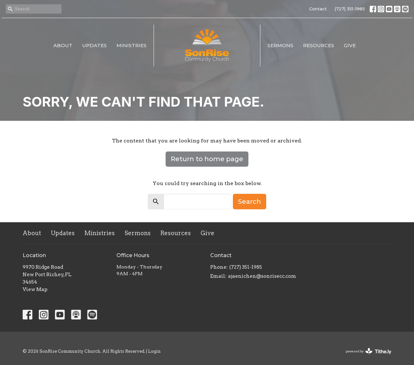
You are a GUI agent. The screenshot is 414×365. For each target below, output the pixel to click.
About (62, 45)
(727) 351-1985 (350, 8)
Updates (94, 45)
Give (350, 45)
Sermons (280, 45)
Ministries (131, 45)
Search (249, 201)
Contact (318, 8)
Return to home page (207, 159)
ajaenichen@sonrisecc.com (262, 276)
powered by (368, 351)
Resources (318, 45)
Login (154, 351)
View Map (35, 289)
